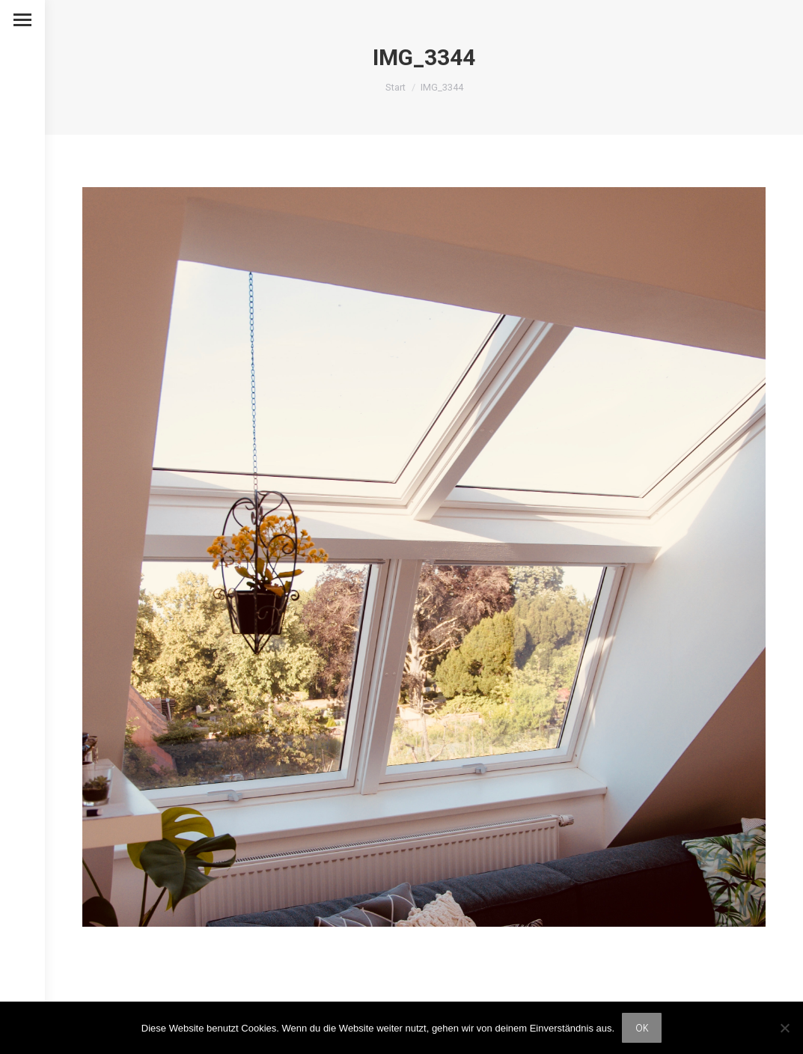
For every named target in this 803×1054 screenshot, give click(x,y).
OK (641, 1027)
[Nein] (784, 1027)
